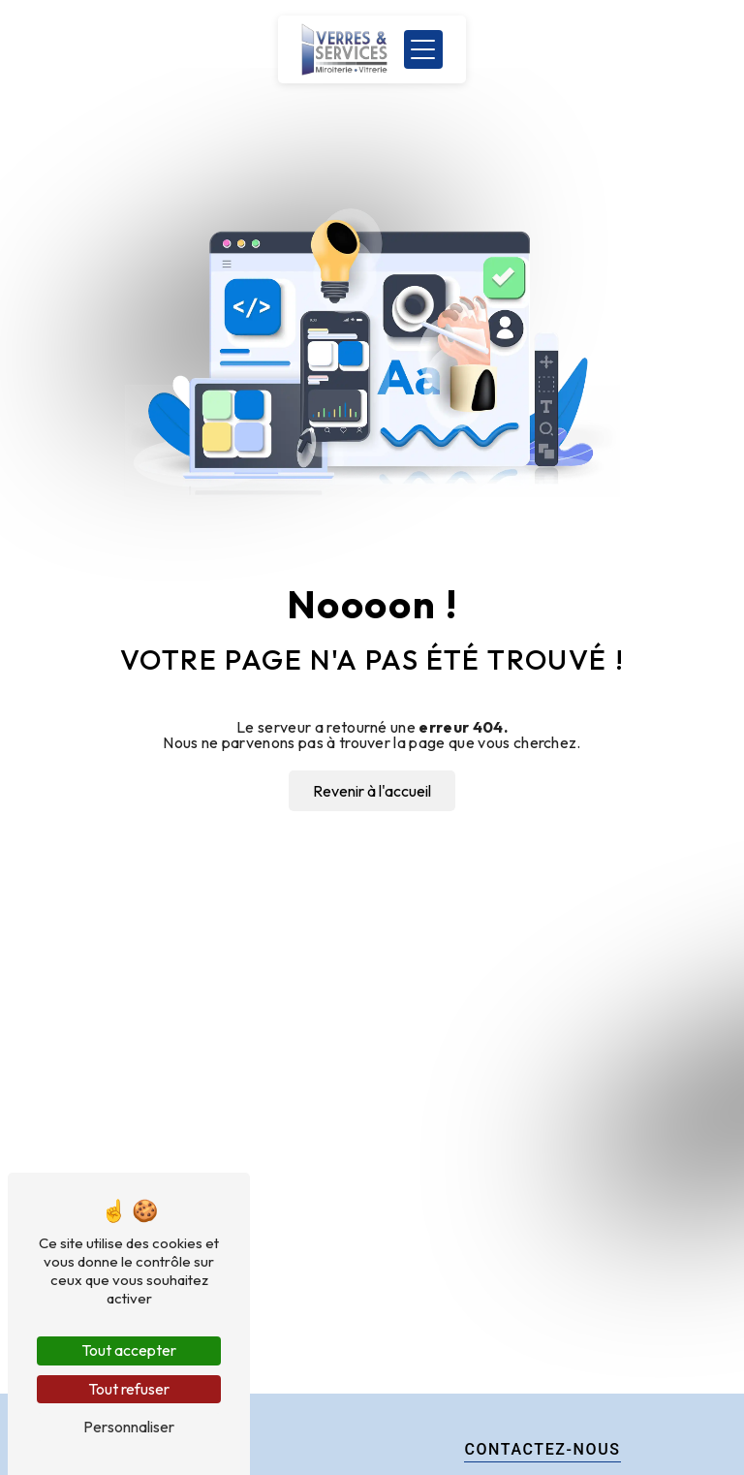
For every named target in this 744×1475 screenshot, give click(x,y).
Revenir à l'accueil (372, 790)
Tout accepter (128, 1350)
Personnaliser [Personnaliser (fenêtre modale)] (128, 1426)
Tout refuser (129, 1388)
